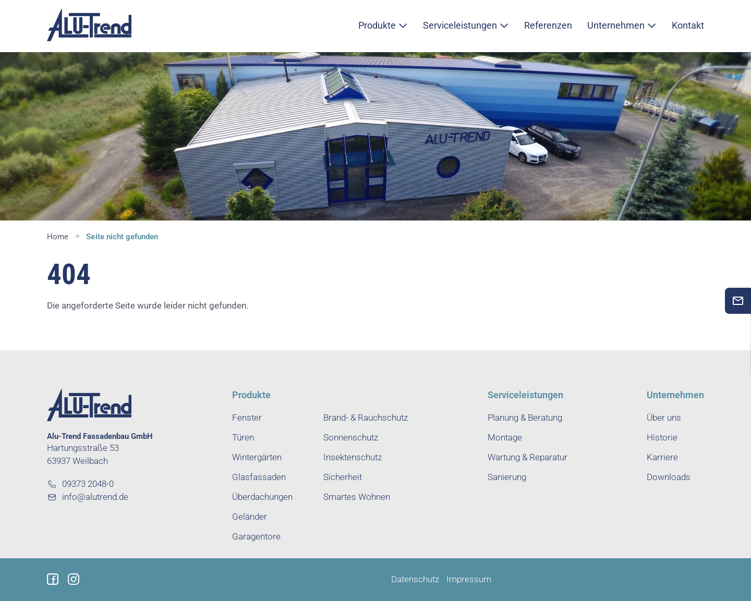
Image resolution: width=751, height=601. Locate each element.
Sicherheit (342, 477)
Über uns (664, 418)
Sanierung (507, 477)
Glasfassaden (259, 477)
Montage (505, 438)
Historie (662, 438)
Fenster (247, 418)
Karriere (662, 457)
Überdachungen (262, 497)
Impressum (468, 579)
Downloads (669, 477)
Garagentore (256, 537)
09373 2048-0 (80, 484)
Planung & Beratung (525, 418)
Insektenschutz (352, 457)
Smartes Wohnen (356, 497)
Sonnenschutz (350, 438)
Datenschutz (415, 579)
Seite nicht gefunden (122, 236)
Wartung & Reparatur (527, 457)
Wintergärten (257, 457)
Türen (243, 438)
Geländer (249, 517)
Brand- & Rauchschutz (365, 418)
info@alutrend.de (87, 497)
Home (57, 236)
